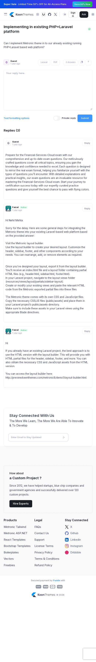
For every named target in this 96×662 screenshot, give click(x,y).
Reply (87, 143)
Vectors (9, 558)
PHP (55, 62)
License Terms (43, 546)
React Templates (15, 539)
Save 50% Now (82, 4)
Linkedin (73, 540)
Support (39, 539)
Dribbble (73, 552)
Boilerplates (11, 552)
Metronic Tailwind (15, 527)
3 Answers (70, 62)
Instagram (74, 546)
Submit (85, 118)
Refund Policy (43, 565)
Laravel (44, 62)
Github (71, 533)
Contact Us (41, 533)
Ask (84, 14)
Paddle (56, 580)
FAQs (37, 527)
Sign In (73, 14)
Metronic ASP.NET (15, 533)
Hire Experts (21, 503)
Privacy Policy (43, 552)
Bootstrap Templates (17, 546)
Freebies (9, 565)
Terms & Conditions (46, 558)
